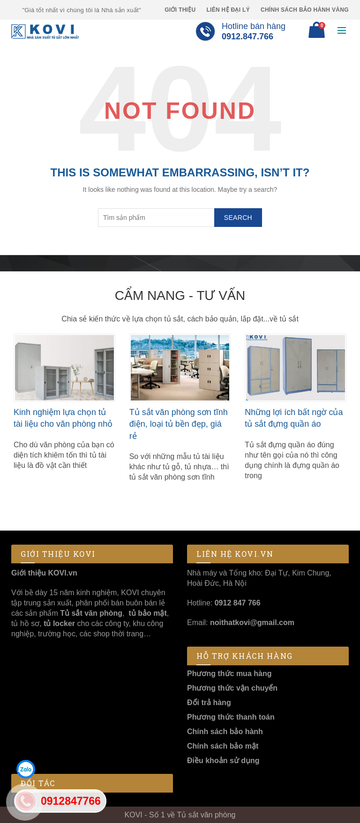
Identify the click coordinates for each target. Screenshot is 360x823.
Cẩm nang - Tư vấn (180, 295)
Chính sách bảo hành (225, 732)
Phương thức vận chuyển (232, 688)
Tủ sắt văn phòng (91, 613)
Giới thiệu (180, 10)
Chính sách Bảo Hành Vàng (305, 10)
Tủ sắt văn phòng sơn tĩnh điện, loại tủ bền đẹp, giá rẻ (178, 424)
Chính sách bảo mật (222, 746)
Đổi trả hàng (209, 702)
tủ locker (58, 623)
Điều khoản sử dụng (223, 761)
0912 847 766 (238, 603)
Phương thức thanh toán (231, 717)
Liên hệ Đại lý (228, 10)
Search (238, 217)
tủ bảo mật (147, 613)
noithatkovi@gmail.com (252, 622)
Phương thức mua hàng (229, 673)
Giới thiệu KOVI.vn (44, 573)
